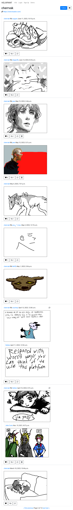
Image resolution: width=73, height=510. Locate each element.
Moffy (14, 266)
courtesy (15, 308)
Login (20, 3)
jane (13, 101)
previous (30, 508)
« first (25, 508)
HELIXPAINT (7, 3)
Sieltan (7, 345)
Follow (63, 8)
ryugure (14, 19)
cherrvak (7, 19)
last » (48, 508)
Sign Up (26, 3)
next (44, 508)
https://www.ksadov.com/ (12, 12)
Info (15, 3)
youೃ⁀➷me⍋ (16, 225)
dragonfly (15, 60)
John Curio (9, 425)
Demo (33, 3)
